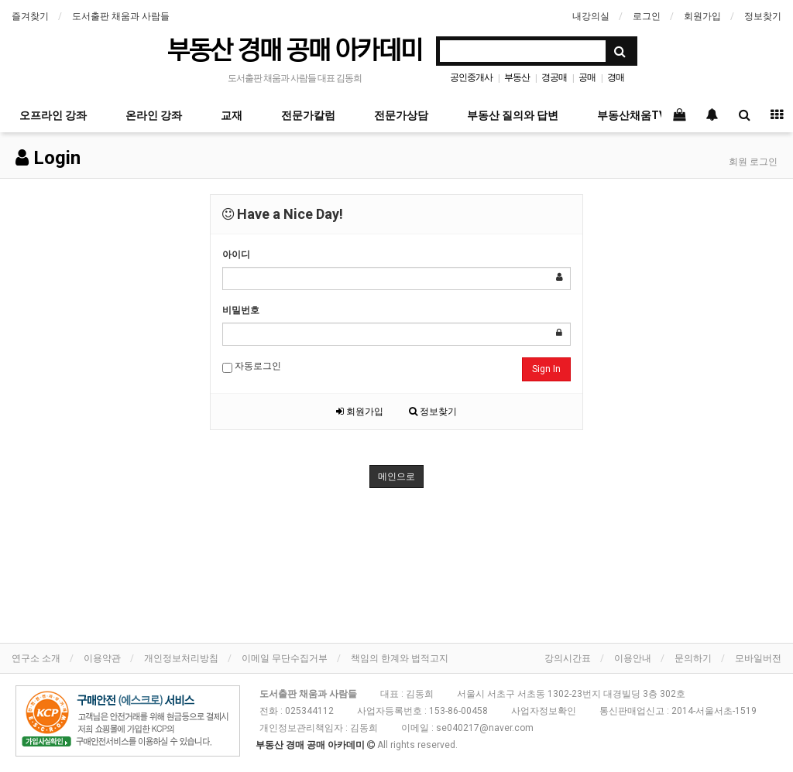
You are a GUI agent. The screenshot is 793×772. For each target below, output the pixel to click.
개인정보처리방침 (181, 658)
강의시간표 (567, 658)
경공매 (554, 77)
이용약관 (102, 658)
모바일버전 (758, 658)
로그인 (647, 16)
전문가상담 (401, 115)
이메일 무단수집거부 (285, 658)
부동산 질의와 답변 (512, 115)
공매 (587, 77)
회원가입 (702, 16)
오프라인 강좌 (53, 115)
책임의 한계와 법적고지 (399, 658)
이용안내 (632, 658)
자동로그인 (251, 366)
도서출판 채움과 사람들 (121, 16)
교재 (231, 115)
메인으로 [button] (396, 476)
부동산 (517, 77)
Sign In (546, 369)
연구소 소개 (36, 658)
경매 (615, 77)
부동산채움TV (631, 115)
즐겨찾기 (30, 16)
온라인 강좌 (153, 115)
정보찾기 (762, 16)
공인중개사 (471, 77)
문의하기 (693, 658)
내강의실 (590, 16)
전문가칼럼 (308, 115)
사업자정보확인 (543, 710)
